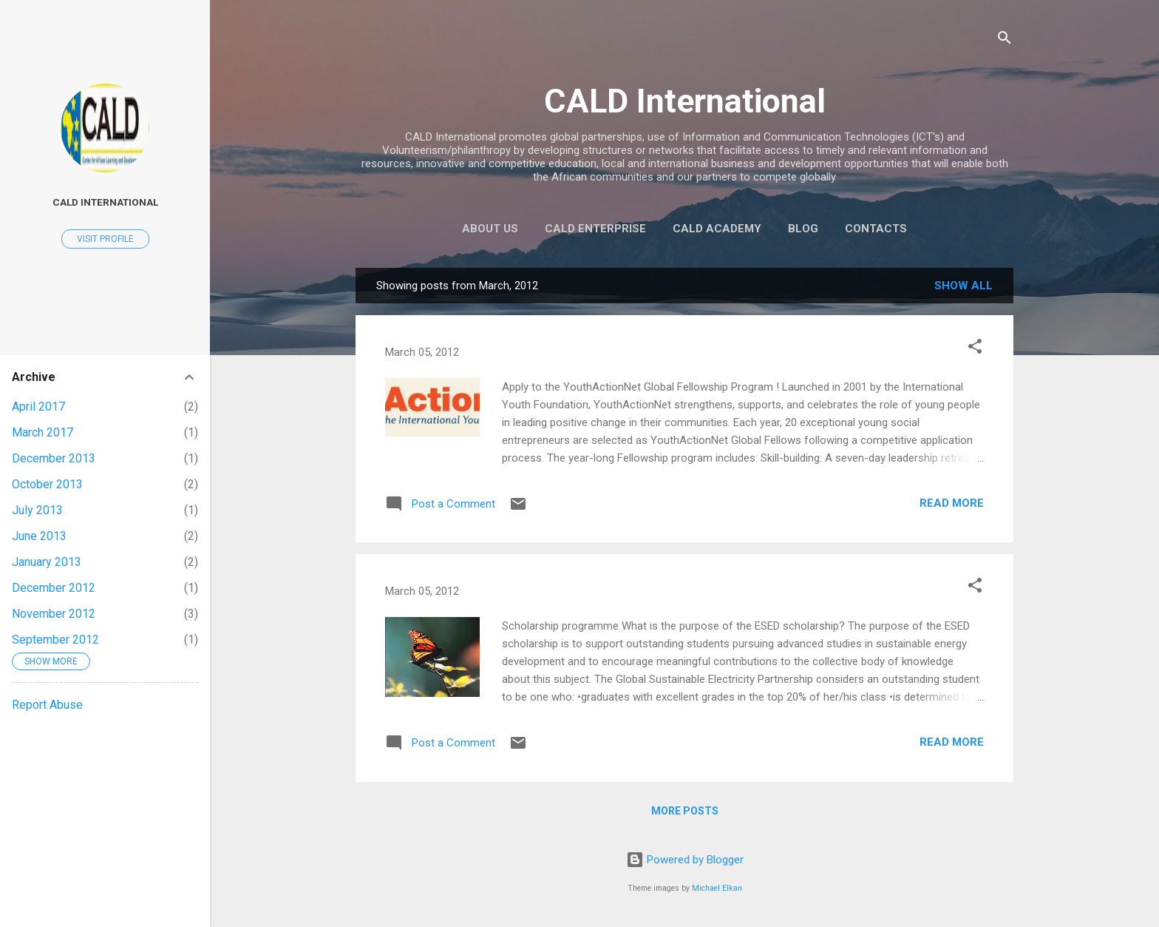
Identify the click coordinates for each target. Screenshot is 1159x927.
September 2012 (55, 640)
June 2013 (39, 536)
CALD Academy (717, 228)
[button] (975, 348)
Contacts (876, 228)
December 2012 (53, 588)
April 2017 (38, 407)
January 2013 (46, 562)
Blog (803, 228)
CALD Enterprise (595, 228)
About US (490, 228)
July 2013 (37, 510)
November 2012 (53, 614)
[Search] (1004, 40)
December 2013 (53, 458)
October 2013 (47, 484)
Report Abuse (47, 705)
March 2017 (42, 432)
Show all (963, 285)
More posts (684, 811)
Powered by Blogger (685, 859)
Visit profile (105, 239)
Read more (952, 503)
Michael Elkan (717, 888)
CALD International (685, 101)
